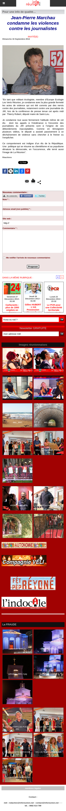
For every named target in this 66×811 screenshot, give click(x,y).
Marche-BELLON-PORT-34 (17, 478)
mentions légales (33, 788)
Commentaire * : (10, 228)
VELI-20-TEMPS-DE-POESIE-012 (17, 778)
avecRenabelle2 (17, 395)
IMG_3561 (48, 422)
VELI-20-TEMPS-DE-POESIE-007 (17, 451)
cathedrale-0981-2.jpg (17, 674)
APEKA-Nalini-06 (17, 505)
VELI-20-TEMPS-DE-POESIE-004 (48, 451)
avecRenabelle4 (49, 395)
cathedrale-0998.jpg (17, 649)
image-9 (48, 533)
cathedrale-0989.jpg (48, 649)
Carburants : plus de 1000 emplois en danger (12, 307)
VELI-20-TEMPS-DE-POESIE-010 (17, 753)
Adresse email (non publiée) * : (17, 209)
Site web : (7, 219)
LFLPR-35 (48, 367)
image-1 (17, 533)
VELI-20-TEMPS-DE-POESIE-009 (48, 753)
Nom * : (6, 199)
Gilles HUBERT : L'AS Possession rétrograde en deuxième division (33, 307)
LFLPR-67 (17, 367)
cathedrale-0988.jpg (48, 674)
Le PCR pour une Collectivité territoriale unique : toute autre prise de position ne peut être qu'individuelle (53, 307)
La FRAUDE (9, 624)
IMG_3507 (17, 422)
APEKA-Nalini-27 (48, 505)
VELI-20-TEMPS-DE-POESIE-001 (17, 728)
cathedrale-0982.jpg (17, 699)
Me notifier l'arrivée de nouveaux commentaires (28, 258)
